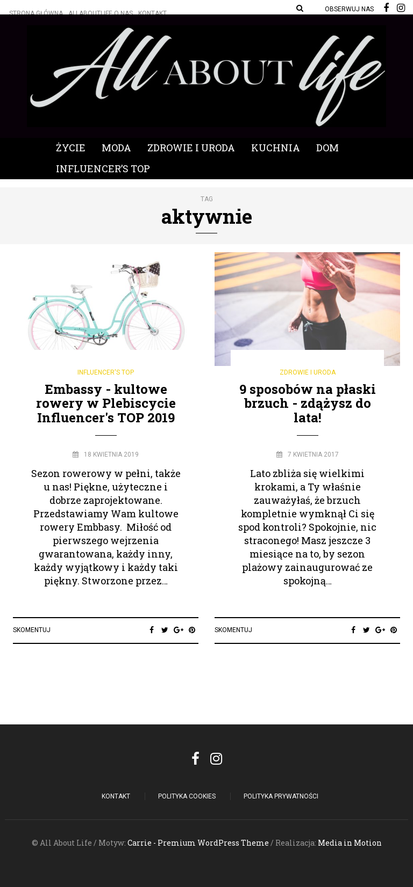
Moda (116, 147)
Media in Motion (350, 843)
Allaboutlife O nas (100, 13)
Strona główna (36, 13)
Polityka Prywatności (281, 796)
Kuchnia (275, 147)
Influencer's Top (105, 372)
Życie (71, 147)
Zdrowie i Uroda (191, 147)
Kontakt (152, 13)
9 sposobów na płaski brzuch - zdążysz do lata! (307, 403)
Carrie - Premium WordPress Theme (198, 843)
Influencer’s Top (103, 168)
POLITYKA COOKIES (187, 796)
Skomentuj (32, 630)
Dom (327, 147)
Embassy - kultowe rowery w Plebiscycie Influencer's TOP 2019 (106, 403)
